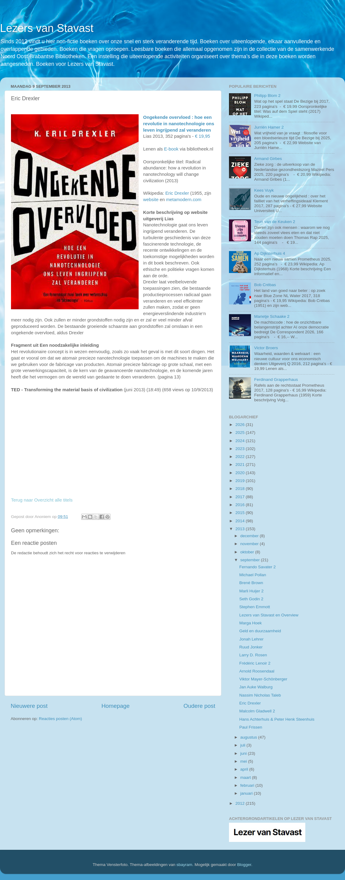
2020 (240, 472)
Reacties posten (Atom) (60, 718)
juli (243, 745)
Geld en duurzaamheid (260, 631)
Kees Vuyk (264, 190)
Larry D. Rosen (253, 655)
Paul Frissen (250, 727)
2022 (240, 456)
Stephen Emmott (254, 607)
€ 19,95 (202, 136)
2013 (240, 529)
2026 (240, 424)
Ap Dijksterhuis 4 (269, 253)
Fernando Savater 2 (257, 567)
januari (247, 793)
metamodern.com (184, 199)
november (250, 543)
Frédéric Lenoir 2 (255, 663)
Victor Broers (266, 348)
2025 (240, 432)
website (150, 199)
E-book (171, 149)
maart (246, 777)
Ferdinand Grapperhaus (276, 379)
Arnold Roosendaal (256, 671)
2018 (240, 488)
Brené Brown (251, 582)
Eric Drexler (177, 193)
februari (248, 785)
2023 (240, 448)
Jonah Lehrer (251, 639)
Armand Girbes (268, 158)
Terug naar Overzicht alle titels (42, 499)
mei (244, 761)
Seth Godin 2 (251, 599)
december (250, 536)
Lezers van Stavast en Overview (269, 615)
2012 (240, 803)
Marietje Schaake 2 (271, 316)
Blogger (244, 864)
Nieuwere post (29, 706)
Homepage (115, 706)
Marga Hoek (250, 623)
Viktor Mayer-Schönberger (263, 679)
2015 (240, 512)
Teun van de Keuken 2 (274, 221)
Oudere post (199, 706)
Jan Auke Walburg (256, 687)
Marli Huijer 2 (251, 591)
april (244, 769)
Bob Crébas (265, 284)
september (250, 560)
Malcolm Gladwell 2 (257, 711)
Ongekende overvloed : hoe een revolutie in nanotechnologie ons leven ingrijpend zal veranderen (178, 124)
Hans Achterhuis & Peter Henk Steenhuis (276, 719)
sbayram (184, 864)
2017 (240, 497)
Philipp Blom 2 (267, 95)
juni (244, 753)
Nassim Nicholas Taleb (260, 695)
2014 (240, 521)
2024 (240, 440)
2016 (240, 504)
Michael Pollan (252, 575)
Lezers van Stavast (46, 28)
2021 (240, 464)
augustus (249, 737)
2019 (240, 480)
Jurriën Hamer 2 (269, 127)
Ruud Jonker (251, 647)
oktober (247, 552)
